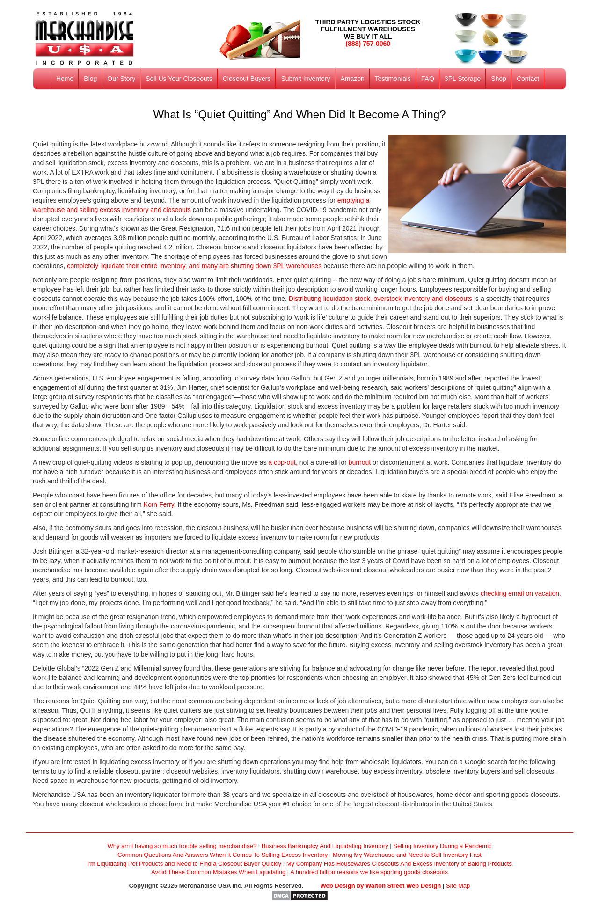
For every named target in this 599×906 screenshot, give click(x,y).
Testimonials (393, 78)
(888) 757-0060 (367, 43)
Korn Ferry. (161, 504)
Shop (498, 78)
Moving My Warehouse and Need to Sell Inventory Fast (407, 854)
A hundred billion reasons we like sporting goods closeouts (369, 872)
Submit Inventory (305, 78)
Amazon (352, 78)
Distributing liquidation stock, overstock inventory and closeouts (380, 298)
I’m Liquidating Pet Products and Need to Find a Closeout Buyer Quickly (184, 863)
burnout (361, 462)
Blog (90, 78)
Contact (528, 78)
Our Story (121, 78)
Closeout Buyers (247, 78)
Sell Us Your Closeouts (179, 78)
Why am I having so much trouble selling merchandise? (181, 845)
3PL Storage (463, 78)
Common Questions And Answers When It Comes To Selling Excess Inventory (222, 854)
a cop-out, (284, 462)
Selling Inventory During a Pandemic (442, 845)
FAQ (427, 78)
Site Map (458, 885)
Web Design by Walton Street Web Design (381, 885)
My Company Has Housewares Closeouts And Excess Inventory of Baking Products (399, 863)
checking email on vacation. (521, 593)
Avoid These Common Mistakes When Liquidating (218, 872)
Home (64, 78)
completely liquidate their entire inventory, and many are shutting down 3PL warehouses (194, 266)
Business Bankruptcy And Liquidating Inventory (325, 845)
